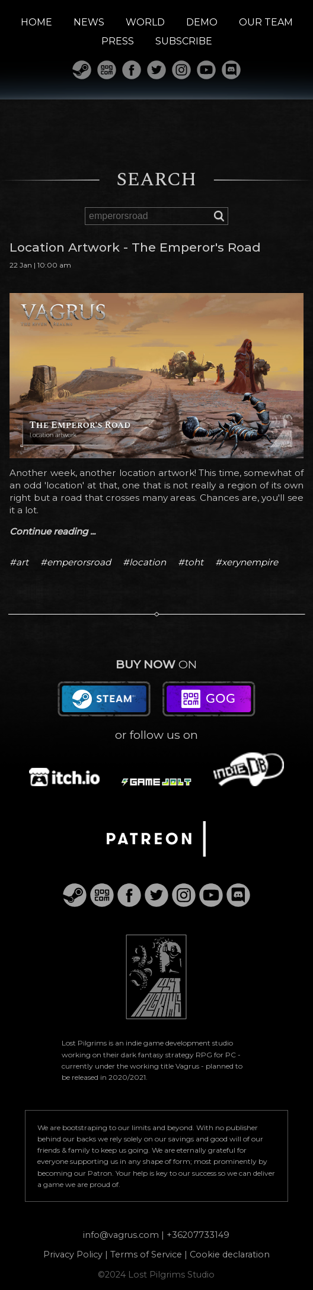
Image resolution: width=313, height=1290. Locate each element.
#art (18, 562)
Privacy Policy (73, 1254)
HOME (36, 22)
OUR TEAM (266, 22)
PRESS (117, 41)
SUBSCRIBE (183, 41)
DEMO (202, 22)
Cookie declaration (230, 1254)
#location (144, 562)
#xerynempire (246, 562)
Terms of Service (146, 1254)
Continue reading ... (52, 531)
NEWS (89, 22)
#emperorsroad (75, 562)
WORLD (145, 22)
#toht (190, 562)
